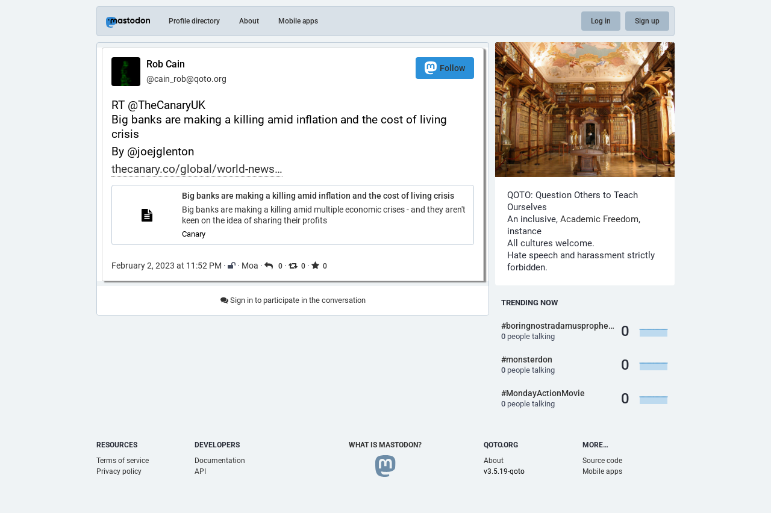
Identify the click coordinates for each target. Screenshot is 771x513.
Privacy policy (119, 471)
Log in (601, 21)
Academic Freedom (599, 219)
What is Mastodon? (385, 445)
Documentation (220, 460)
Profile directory (194, 21)
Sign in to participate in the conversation (293, 300)
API (200, 471)
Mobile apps (298, 21)
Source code (602, 460)
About (249, 21)
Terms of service (122, 460)
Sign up (647, 21)
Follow (445, 67)
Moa (250, 265)
